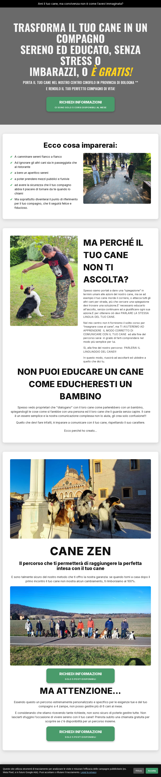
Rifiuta (139, 771)
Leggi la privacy (88, 772)
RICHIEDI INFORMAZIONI (81, 104)
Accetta (152, 771)
